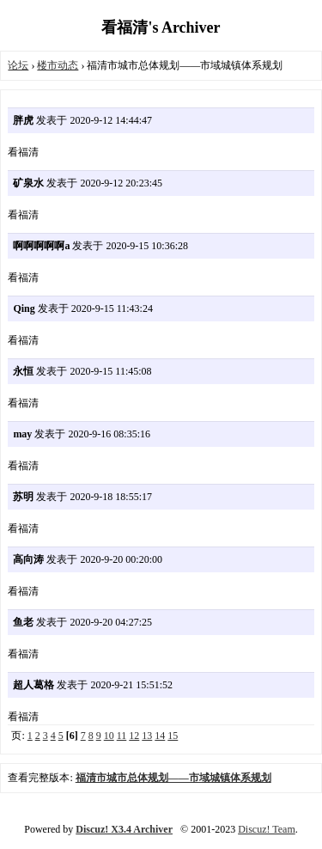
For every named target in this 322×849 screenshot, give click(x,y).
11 (122, 736)
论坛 (18, 65)
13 (147, 736)
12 (134, 736)
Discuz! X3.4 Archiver (124, 829)
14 (160, 736)
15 (172, 736)
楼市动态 (57, 65)
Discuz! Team (266, 829)
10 (109, 736)
